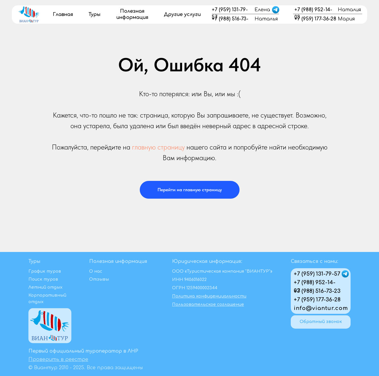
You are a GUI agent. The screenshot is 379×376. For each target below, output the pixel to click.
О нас (95, 271)
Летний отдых (45, 287)
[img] (28, 13)
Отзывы (99, 279)
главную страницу (158, 147)
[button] (321, 322)
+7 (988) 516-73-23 (317, 291)
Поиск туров (43, 279)
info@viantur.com (321, 308)
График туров (44, 271)
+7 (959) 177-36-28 (317, 300)
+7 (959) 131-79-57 (317, 274)
